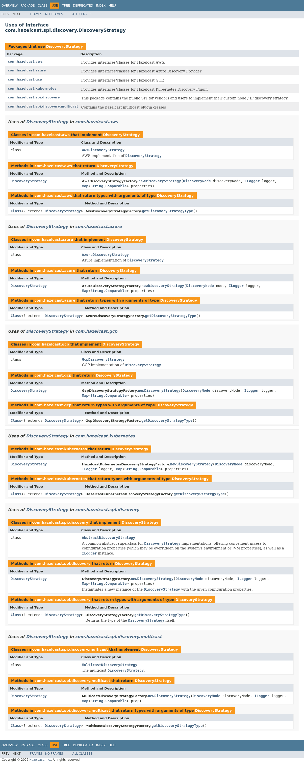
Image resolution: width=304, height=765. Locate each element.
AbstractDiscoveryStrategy (108, 538)
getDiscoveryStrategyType (167, 211)
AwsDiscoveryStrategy (103, 150)
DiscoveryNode (197, 181)
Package (28, 5)
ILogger (252, 181)
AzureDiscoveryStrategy (105, 255)
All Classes (82, 14)
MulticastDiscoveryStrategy (109, 665)
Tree (66, 5)
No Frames (54, 14)
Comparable (115, 186)
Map (85, 186)
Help (112, 5)
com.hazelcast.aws (25, 61)
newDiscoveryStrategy (159, 181)
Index (101, 5)
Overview (10, 5)
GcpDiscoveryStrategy (103, 359)
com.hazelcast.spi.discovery (34, 97)
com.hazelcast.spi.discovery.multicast (43, 106)
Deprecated (83, 5)
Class (42, 5)
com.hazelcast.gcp (25, 79)
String (96, 186)
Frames (36, 14)
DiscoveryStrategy (64, 46)
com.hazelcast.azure (27, 70)
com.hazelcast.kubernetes (32, 88)
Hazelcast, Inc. (40, 759)
